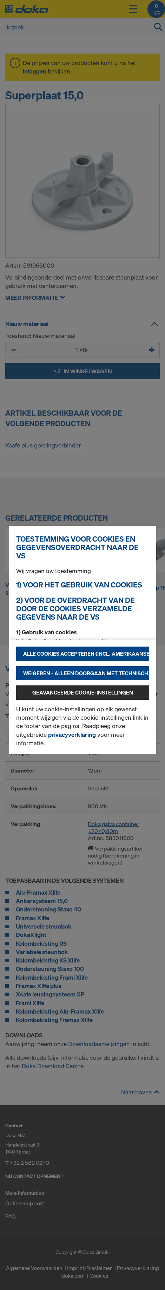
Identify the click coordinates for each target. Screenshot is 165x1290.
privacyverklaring (72, 735)
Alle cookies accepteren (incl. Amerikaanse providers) (86, 653)
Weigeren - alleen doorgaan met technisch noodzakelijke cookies (86, 673)
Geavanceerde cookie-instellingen (82, 692)
